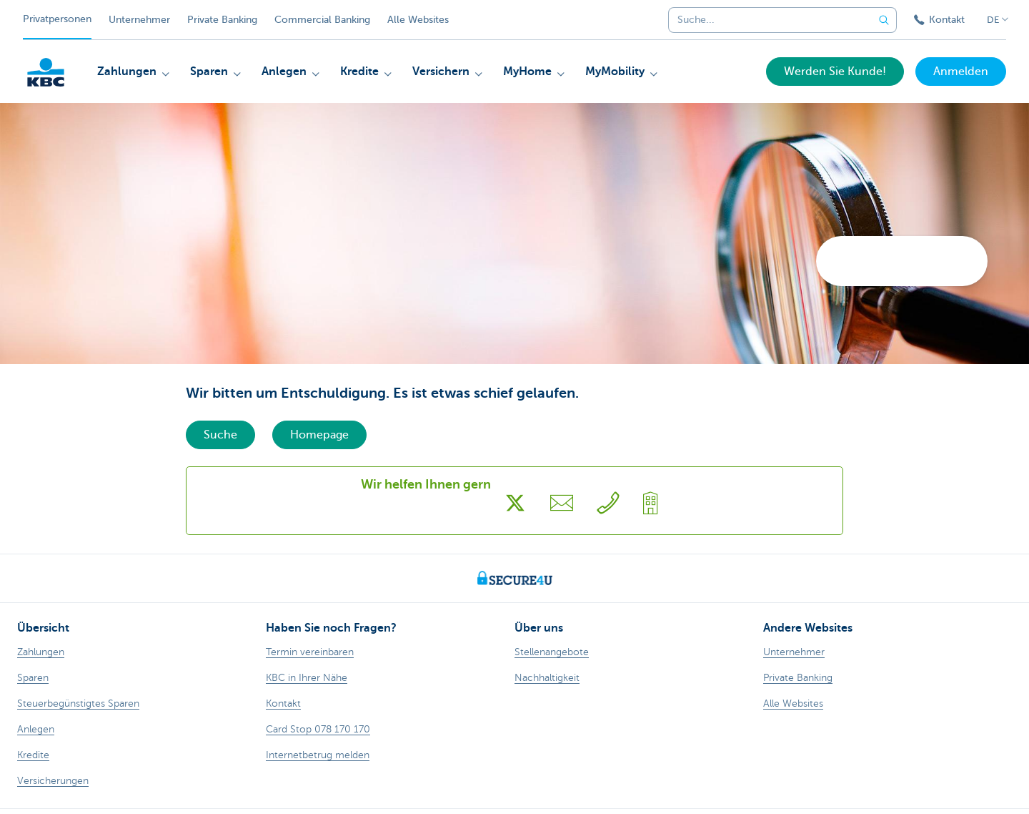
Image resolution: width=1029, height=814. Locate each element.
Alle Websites (418, 19)
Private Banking (222, 19)
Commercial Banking (322, 19)
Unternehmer (139, 19)
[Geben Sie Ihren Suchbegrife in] (884, 20)
